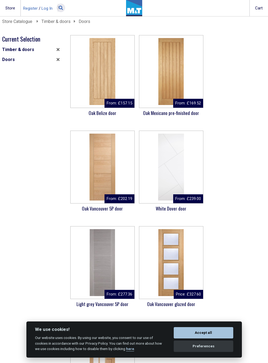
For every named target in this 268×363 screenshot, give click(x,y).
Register (30, 8)
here (130, 349)
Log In (47, 8)
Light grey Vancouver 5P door (167, 208)
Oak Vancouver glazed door (233, 208)
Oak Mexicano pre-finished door (167, 113)
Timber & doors (56, 21)
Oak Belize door (101, 113)
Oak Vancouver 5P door (232, 113)
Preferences (203, 346)
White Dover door (101, 208)
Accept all (203, 333)
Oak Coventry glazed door (101, 304)
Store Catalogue (17, 21)
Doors (84, 21)
